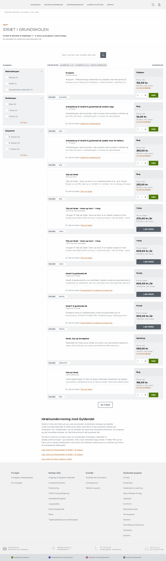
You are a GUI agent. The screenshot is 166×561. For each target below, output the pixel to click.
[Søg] (103, 55)
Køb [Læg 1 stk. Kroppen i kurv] (153, 95)
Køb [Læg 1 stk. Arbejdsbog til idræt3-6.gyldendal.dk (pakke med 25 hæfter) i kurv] (153, 163)
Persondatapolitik (56, 509)
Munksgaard (128, 514)
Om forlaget (16, 483)
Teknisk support (93, 488)
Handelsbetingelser (57, 498)
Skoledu (126, 520)
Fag (32, 12)
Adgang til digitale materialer (62, 477)
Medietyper (10, 98)
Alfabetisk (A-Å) (66, 65)
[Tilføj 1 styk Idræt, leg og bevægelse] (145, 361)
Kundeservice (92, 483)
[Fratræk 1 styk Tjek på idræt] (137, 197)
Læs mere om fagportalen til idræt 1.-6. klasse (62, 450)
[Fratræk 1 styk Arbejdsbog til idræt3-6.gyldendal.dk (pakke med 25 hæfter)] (137, 163)
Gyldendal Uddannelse (12, 12)
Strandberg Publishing (133, 525)
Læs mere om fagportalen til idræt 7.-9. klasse (62, 454)
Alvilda (126, 477)
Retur (51, 514)
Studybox (127, 530)
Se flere (23, 122)
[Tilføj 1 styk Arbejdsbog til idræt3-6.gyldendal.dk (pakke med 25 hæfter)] (145, 163)
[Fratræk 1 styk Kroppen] (137, 95)
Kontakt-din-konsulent (96, 477)
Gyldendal (127, 483)
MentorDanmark (130, 509)
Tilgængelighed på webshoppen (63, 520)
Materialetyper (12, 71)
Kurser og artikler (95, 5)
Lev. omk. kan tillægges (143, 88)
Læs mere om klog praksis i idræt (57, 459)
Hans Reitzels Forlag (132, 493)
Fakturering (54, 488)
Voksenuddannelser (75, 5)
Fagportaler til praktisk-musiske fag (96, 290)
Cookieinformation (57, 483)
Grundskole (36, 5)
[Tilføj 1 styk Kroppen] (145, 95)
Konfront (127, 504)
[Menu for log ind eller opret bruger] (159, 4)
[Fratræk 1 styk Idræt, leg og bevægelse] (137, 361)
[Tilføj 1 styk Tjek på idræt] (145, 197)
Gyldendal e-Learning (133, 488)
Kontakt (110, 5)
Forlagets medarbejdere (22, 477)
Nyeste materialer (98, 65)
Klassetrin (10, 131)
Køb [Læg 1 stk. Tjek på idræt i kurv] (153, 197)
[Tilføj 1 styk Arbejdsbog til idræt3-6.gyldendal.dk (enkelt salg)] (145, 129)
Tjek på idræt (86, 191)
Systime (126, 535)
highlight (127, 498)
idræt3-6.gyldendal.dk (90, 123)
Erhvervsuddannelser (53, 5)
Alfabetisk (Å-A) (82, 65)
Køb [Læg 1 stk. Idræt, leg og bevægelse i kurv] (153, 361)
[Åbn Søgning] (153, 4)
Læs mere (151, 230)
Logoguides (54, 504)
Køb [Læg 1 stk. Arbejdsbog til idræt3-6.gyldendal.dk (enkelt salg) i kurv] (153, 129)
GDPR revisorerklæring (59, 493)
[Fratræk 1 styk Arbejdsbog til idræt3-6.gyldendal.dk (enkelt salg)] (137, 129)
